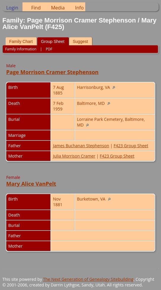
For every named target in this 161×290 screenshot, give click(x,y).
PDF (49, 49)
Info (79, 7)
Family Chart (21, 41)
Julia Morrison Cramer (74, 156)
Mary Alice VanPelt (31, 183)
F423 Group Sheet (131, 145)
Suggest (80, 41)
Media (58, 7)
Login (12, 7)
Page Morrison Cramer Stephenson (52, 72)
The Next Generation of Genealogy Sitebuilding (88, 279)
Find (36, 7)
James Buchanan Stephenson (81, 145)
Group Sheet (52, 41)
